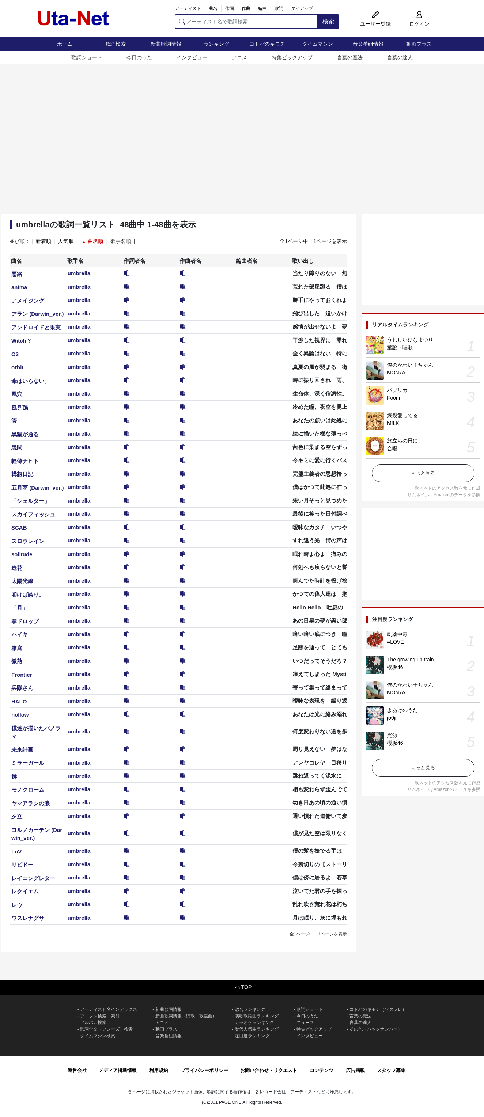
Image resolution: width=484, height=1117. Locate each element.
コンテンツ (321, 1070)
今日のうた (139, 57)
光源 (392, 735)
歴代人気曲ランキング (257, 1029)
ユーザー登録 (375, 24)
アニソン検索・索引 (100, 1016)
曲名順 (95, 241)
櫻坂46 (395, 667)
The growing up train (410, 659)
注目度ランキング (252, 1035)
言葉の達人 (400, 57)
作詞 (229, 8)
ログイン (419, 24)
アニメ (239, 57)
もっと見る (423, 473)
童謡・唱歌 (400, 347)
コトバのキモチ (267, 44)
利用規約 (158, 1070)
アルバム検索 (93, 1022)
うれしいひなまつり (410, 340)
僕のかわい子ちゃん (410, 365)
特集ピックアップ (292, 57)
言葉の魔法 (350, 57)
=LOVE (395, 642)
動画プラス (419, 44)
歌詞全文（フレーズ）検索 (106, 1029)
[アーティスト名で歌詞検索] (246, 21)
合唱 (392, 448)
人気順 (65, 241)
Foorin (394, 398)
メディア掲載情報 (118, 1070)
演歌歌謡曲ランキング (257, 1016)
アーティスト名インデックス (108, 1009)
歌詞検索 (115, 44)
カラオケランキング (254, 1022)
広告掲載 (355, 1070)
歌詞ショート (86, 57)
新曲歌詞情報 (166, 44)
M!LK (393, 423)
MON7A (396, 373)
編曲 (262, 8)
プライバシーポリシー (204, 1070)
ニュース (305, 1022)
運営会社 (77, 1070)
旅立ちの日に (402, 441)
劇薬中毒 (397, 634)
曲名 (213, 8)
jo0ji (391, 718)
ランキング (216, 44)
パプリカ (397, 390)
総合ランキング (250, 1009)
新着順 (43, 241)
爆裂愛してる (402, 415)
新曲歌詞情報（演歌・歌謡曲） (186, 1016)
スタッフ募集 (391, 1070)
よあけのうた (402, 710)
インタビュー (192, 57)
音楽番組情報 (368, 44)
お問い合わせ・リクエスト (268, 1070)
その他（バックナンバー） (375, 1029)
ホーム (64, 44)
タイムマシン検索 (97, 1035)
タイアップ (302, 8)
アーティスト (188, 8)
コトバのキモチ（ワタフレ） (378, 1009)
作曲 (246, 8)
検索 (328, 21)
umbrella (79, 273)
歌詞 (279, 8)
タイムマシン (317, 44)
